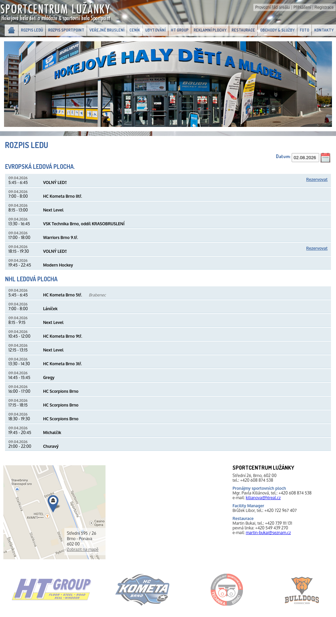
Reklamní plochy (210, 30)
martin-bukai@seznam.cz (268, 532)
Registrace (324, 7)
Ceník (134, 30)
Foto (304, 30)
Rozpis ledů (32, 30)
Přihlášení (302, 7)
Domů (11, 30)
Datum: (283, 156)
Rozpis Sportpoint (66, 30)
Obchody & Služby (277, 30)
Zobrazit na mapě (82, 549)
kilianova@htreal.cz (263, 497)
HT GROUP (179, 30)
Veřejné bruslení (106, 30)
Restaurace (243, 30)
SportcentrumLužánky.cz (56, 12)
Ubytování (155, 30)
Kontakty (324, 30)
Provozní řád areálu (272, 7)
